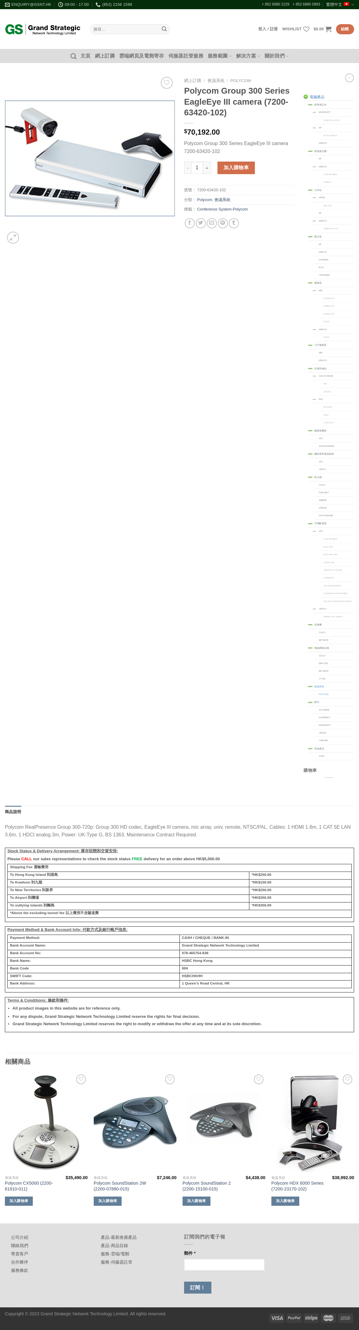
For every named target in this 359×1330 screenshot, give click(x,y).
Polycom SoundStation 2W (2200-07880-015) (120, 1186)
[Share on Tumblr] (234, 223)
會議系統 (216, 80)
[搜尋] (73, 56)
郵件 (190, 1253)
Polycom (240, 80)
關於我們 (277, 56)
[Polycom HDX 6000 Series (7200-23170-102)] (312, 1122)
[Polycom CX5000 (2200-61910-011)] (46, 1122)
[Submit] (164, 29)
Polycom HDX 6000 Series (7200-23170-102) (297, 1186)
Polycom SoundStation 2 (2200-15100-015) (207, 1186)
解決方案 (248, 56)
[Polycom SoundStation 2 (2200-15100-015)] (224, 1122)
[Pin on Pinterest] (223, 223)
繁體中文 (340, 5)
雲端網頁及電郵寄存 (141, 55)
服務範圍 (220, 56)
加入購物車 (236, 167)
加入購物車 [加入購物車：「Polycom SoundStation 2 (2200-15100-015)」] (196, 1201)
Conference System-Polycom (222, 209)
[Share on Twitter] (201, 223)
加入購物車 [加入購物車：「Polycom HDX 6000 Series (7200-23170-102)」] (285, 1201)
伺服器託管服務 (185, 55)
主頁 (86, 55)
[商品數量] (197, 168)
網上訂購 (105, 55)
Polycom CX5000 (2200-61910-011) (29, 1186)
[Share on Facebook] (190, 223)
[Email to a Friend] (212, 223)
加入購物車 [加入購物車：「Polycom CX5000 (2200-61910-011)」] (18, 1201)
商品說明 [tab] (13, 811)
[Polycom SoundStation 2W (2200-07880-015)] (135, 1122)
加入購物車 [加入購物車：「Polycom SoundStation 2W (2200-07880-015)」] (107, 1201)
